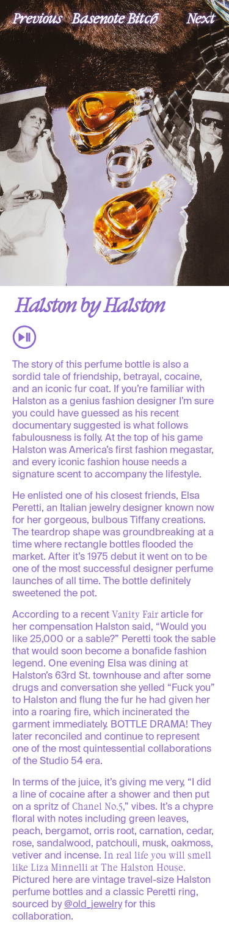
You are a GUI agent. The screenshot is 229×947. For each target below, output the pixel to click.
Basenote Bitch (115, 17)
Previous (37, 17)
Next (201, 17)
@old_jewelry (93, 905)
